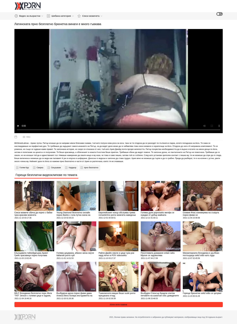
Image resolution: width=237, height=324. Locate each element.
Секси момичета (90, 15)
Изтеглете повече (118, 304)
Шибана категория (60, 15)
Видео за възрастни (29, 15)
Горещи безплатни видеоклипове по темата (46, 175)
